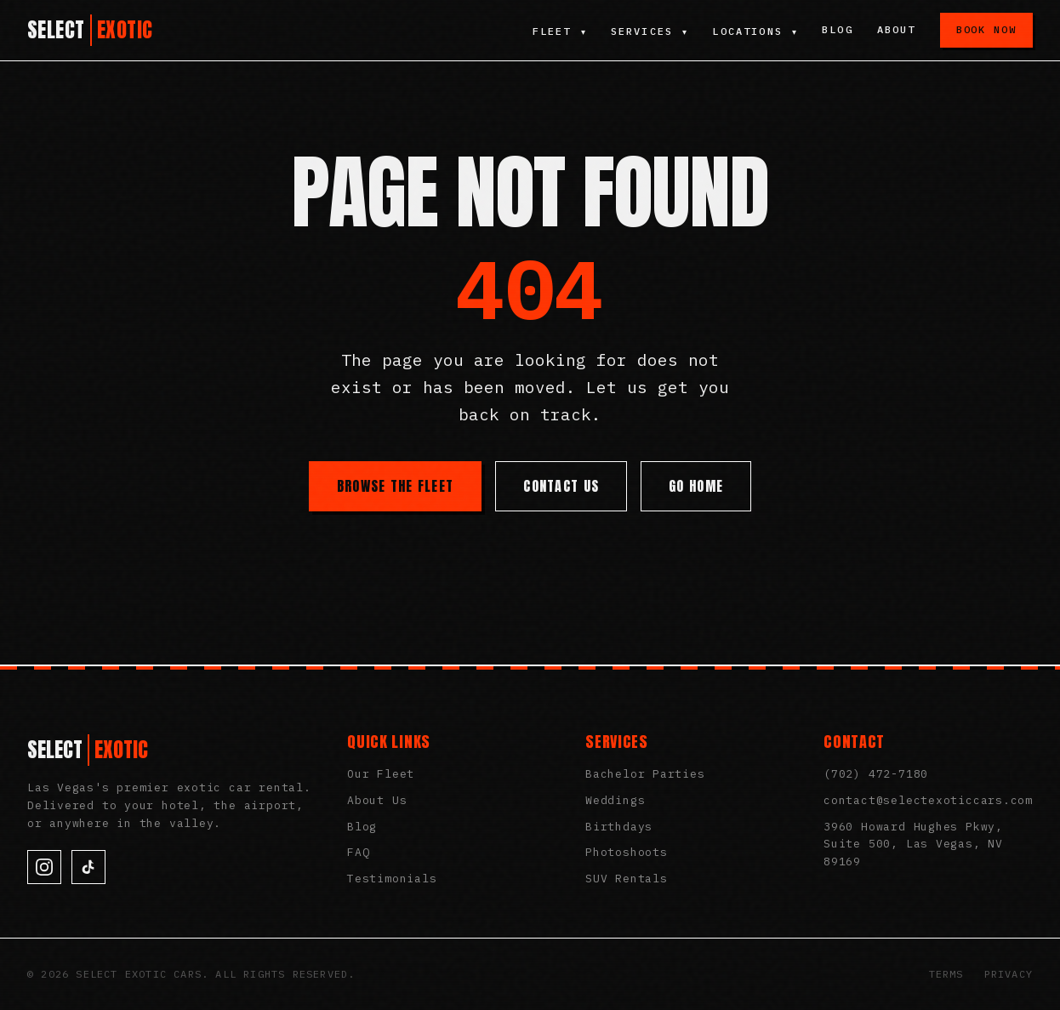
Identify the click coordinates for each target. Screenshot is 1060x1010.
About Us (377, 800)
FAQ (358, 852)
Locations (755, 31)
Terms (946, 973)
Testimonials (391, 878)
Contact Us (561, 486)
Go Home (696, 486)
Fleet (557, 31)
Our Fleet (380, 774)
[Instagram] (44, 867)
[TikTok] (88, 867)
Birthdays (619, 826)
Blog (837, 29)
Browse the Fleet (395, 486)
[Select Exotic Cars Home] (90, 30)
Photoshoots (626, 852)
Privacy (1008, 973)
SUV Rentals (626, 878)
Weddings (615, 800)
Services (648, 31)
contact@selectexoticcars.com (928, 800)
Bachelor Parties (644, 774)
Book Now (986, 29)
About (896, 29)
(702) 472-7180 (875, 774)
